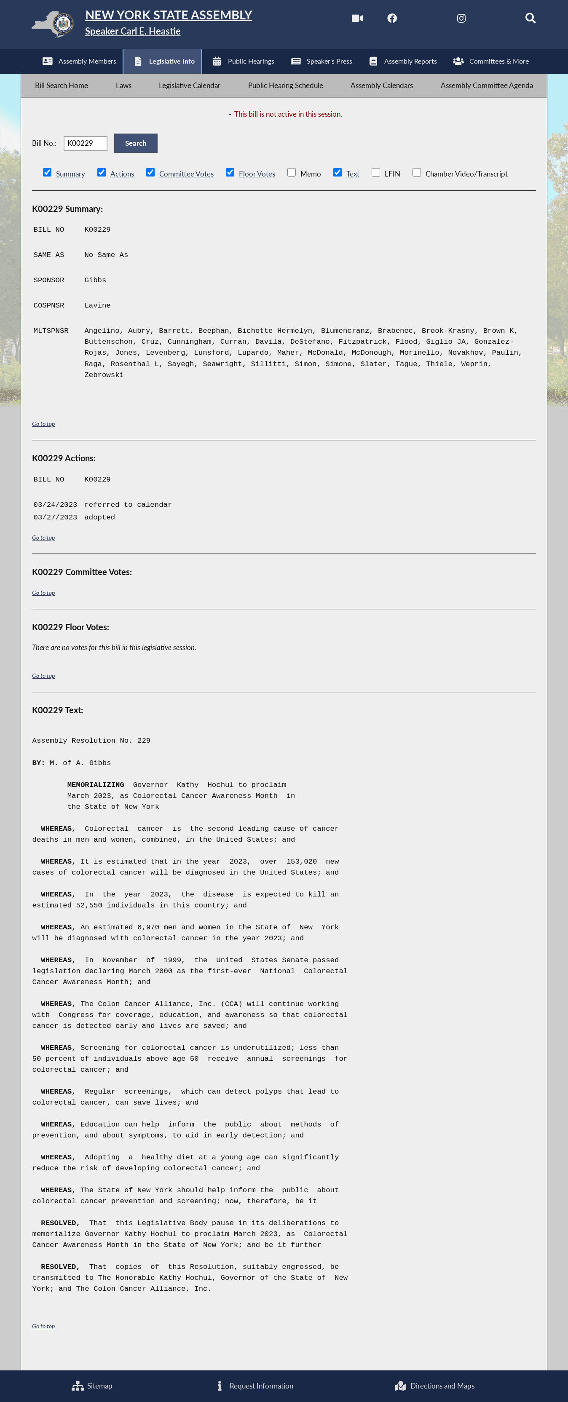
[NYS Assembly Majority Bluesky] (485, 20)
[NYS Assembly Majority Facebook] (379, 20)
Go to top (43, 439)
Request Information (254, 1385)
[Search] (521, 20)
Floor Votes (256, 189)
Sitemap (92, 1385)
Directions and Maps (435, 1385)
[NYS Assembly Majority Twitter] (414, 20)
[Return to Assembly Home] (154, 26)
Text (352, 189)
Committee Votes (186, 189)
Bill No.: (44, 155)
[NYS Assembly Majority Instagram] (450, 20)
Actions (122, 189)
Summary (70, 189)
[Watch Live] (344, 20)
